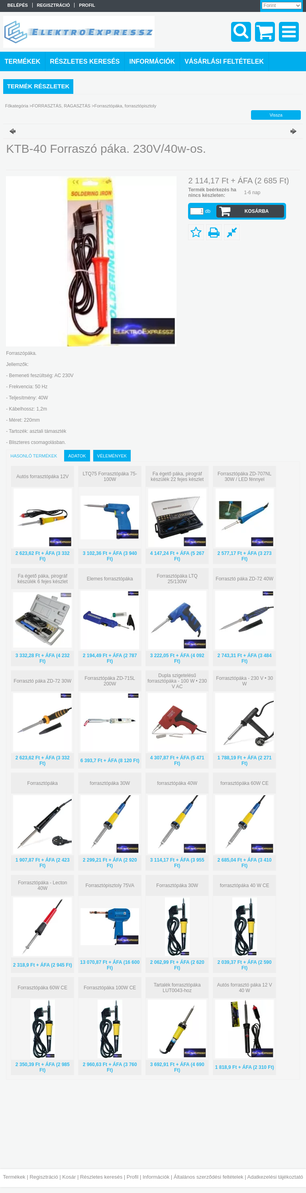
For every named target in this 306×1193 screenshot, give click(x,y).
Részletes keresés (101, 1177)
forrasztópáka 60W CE (244, 783)
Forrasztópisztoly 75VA (109, 885)
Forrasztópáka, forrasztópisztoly (125, 105)
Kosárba (257, 211)
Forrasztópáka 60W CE (42, 988)
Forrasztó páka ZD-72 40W (244, 579)
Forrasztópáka (42, 783)
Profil (133, 1177)
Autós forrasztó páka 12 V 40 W (244, 987)
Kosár (69, 1177)
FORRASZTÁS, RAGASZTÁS (61, 105)
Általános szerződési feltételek (208, 1177)
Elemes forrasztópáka (110, 579)
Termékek (14, 1177)
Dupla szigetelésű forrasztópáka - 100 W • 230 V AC (177, 681)
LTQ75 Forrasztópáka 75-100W (109, 476)
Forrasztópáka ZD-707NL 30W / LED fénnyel (244, 476)
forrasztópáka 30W (110, 783)
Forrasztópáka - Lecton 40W (42, 885)
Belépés (18, 5)
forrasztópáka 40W (177, 783)
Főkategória (16, 105)
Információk (156, 1177)
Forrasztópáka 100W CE (110, 988)
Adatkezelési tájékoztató (275, 1177)
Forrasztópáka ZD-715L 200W (109, 681)
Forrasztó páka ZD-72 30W (42, 681)
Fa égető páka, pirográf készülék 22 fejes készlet (177, 476)
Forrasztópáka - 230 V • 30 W (244, 681)
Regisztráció (43, 1177)
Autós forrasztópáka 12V (42, 476)
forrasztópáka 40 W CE (244, 885)
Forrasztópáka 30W (177, 885)
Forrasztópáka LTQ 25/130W (177, 578)
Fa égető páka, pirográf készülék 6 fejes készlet (43, 578)
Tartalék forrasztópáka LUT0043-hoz (177, 987)
